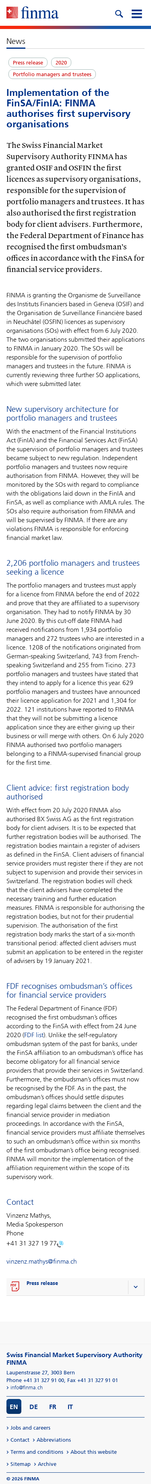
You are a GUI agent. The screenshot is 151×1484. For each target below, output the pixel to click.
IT (70, 1407)
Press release (42, 1283)
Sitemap (20, 1464)
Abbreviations (54, 1440)
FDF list (33, 1035)
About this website (93, 1452)
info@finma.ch (26, 1387)
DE (33, 1407)
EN (14, 1407)
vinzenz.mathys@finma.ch (41, 1261)
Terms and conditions (36, 1452)
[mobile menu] (136, 13)
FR (52, 1407)
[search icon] (119, 13)
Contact (19, 1440)
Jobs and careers (30, 1428)
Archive (47, 1464)
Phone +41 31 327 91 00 (35, 1380)
